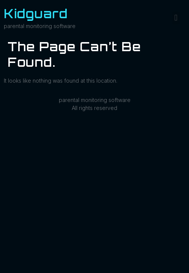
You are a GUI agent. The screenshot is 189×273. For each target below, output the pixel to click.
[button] (176, 18)
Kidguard (36, 13)
